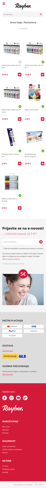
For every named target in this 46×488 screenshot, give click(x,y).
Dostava (5, 433)
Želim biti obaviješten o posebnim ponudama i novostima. (24, 248)
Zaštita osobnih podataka (11, 259)
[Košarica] (41, 4)
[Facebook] (4, 398)
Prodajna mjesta (8, 469)
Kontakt (5, 472)
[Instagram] (11, 398)
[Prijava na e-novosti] (41, 242)
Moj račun (6, 427)
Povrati (5, 452)
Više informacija (7, 351)
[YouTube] (18, 398)
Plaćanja (5, 430)
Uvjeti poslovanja (8, 446)
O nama (5, 466)
